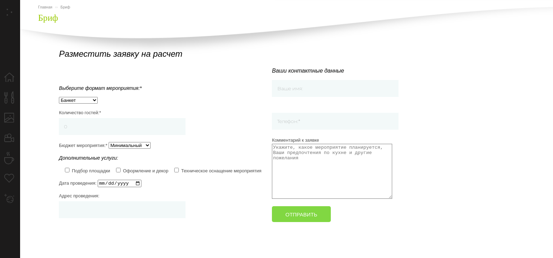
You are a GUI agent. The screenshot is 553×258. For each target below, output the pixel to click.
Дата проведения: (100, 181)
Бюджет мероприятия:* (105, 143)
